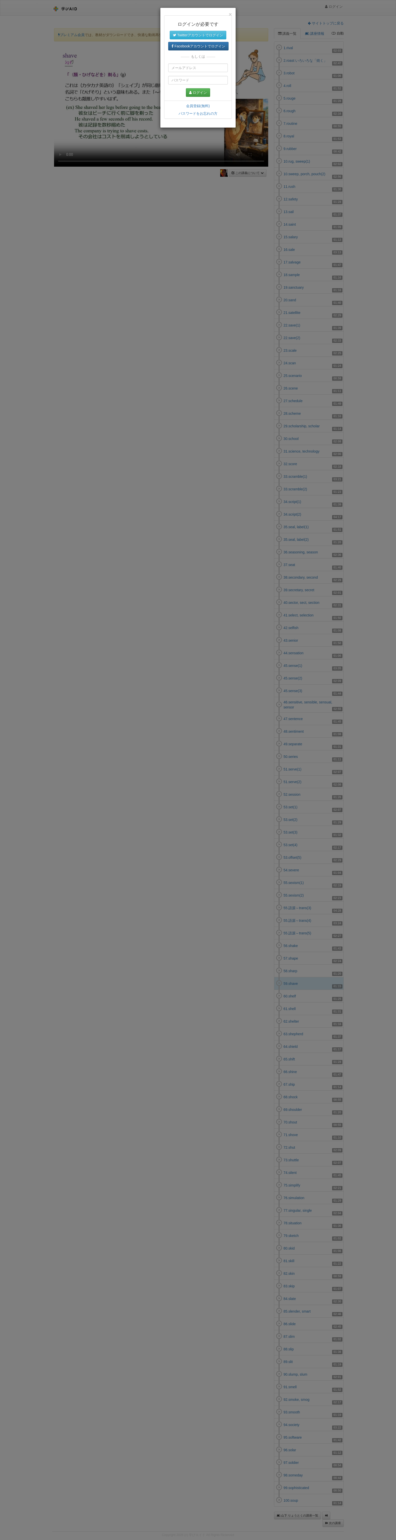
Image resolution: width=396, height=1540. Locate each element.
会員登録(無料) (198, 106)
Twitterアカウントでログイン (198, 35)
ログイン (198, 93)
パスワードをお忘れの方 (198, 113)
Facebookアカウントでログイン (198, 46)
